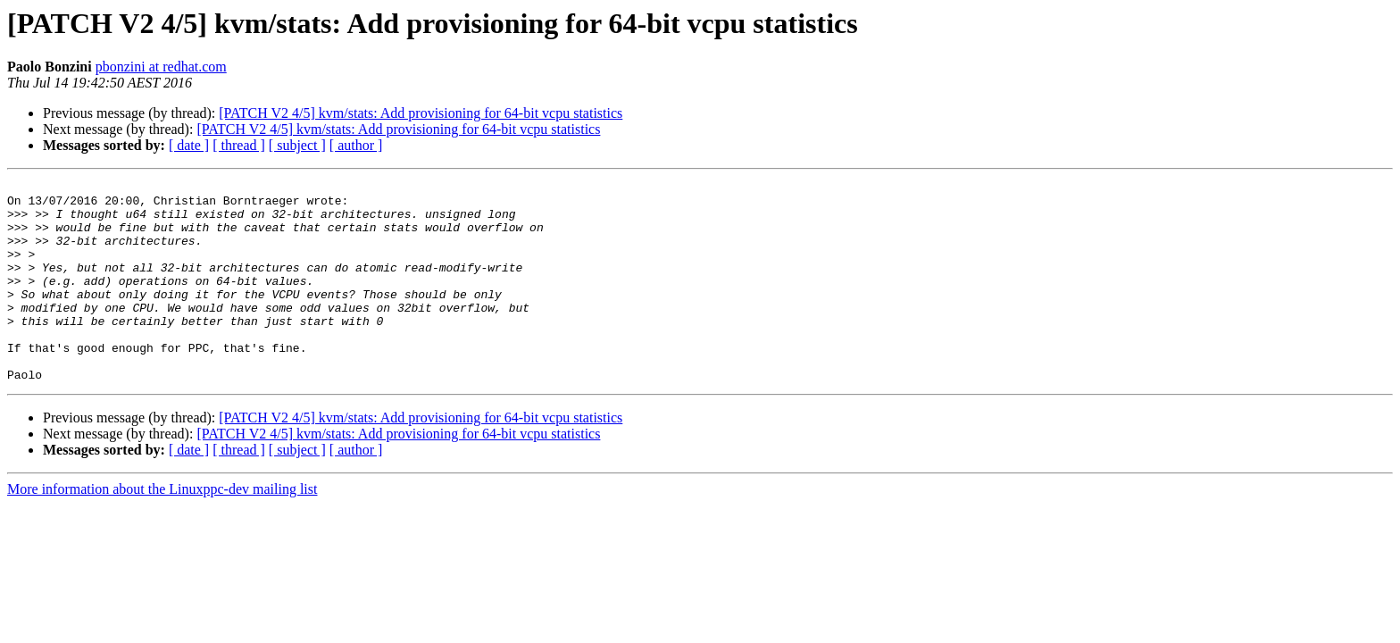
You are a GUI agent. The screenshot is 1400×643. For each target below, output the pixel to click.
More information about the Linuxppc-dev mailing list (162, 529)
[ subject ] (297, 145)
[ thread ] (238, 145)
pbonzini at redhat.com (161, 66)
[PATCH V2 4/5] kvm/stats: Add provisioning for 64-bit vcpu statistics (420, 113)
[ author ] (356, 145)
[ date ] (189, 145)
